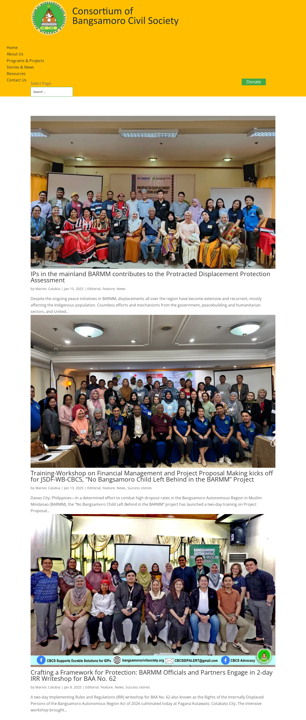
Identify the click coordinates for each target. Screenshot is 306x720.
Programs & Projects (25, 60)
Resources (16, 73)
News (121, 288)
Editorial (94, 288)
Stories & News (20, 67)
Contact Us (17, 80)
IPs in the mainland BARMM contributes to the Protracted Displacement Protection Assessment (150, 276)
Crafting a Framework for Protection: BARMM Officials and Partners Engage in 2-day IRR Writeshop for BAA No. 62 (152, 675)
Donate (253, 82)
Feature (109, 288)
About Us (15, 54)
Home (12, 47)
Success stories (139, 488)
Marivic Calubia (47, 288)
